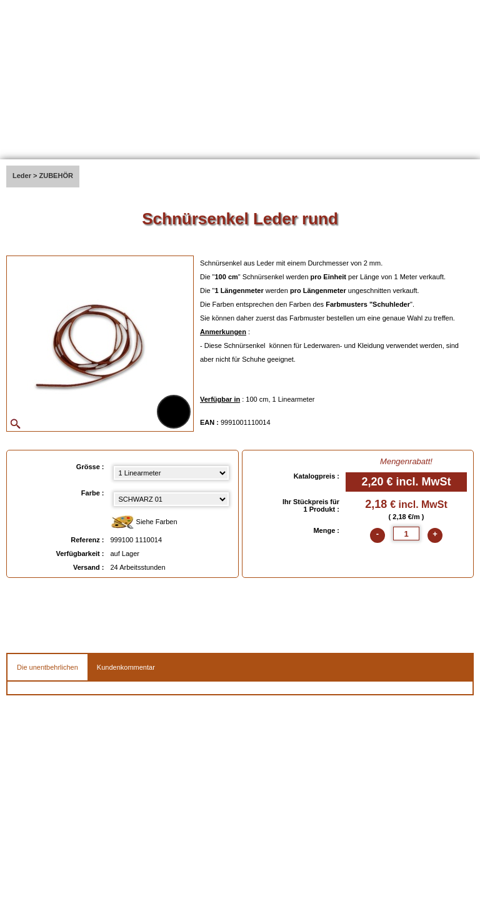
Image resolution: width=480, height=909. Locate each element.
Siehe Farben (144, 522)
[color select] (171, 499)
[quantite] (406, 533)
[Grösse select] (171, 473)
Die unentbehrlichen (47, 667)
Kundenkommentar (126, 667)
